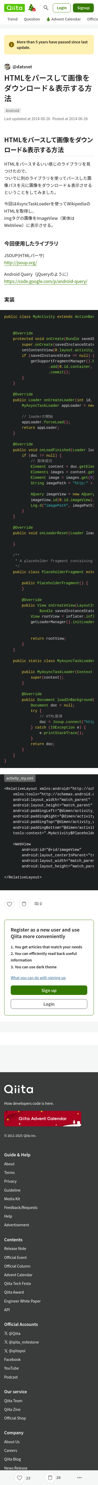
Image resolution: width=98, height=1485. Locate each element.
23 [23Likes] (28, 1478)
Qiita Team (13, 1400)
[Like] (9, 904)
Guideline (12, 1190)
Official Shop (15, 1418)
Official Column (17, 1266)
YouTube (11, 1368)
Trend (12, 19)
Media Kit (12, 1198)
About (9, 1163)
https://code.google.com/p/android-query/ (45, 281)
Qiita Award (14, 1292)
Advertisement (16, 1224)
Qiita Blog (12, 1459)
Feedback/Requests (21, 1207)
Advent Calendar (63, 19)
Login (62, 7)
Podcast (11, 1377)
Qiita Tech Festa (17, 1283)
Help (8, 1216)
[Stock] (24, 904)
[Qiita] (14, 8)
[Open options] (79, 1477)
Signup (83, 7)
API (7, 1309)
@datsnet (18, 66)
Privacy (10, 1181)
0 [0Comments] (38, 904)
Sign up (49, 990)
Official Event (15, 1257)
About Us (12, 1441)
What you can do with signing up (38, 977)
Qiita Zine (12, 1409)
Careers (10, 1450)
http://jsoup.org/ (20, 262)
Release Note (15, 1248)
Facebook (12, 1359)
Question (32, 19)
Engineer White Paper (22, 1301)
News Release (15, 1468)
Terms (9, 1172)
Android (12, 110)
